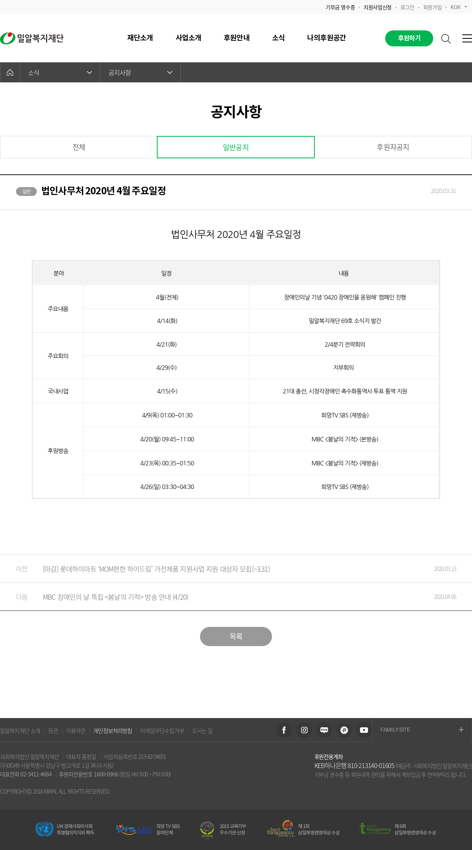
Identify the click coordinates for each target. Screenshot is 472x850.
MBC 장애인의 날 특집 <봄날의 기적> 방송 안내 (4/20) (228, 597)
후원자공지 (393, 147)
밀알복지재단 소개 (20, 730)
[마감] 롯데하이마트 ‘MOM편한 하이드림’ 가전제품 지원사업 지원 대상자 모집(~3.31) (228, 569)
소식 (60, 72)
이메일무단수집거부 (162, 730)
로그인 (407, 7)
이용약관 (76, 730)
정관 (53, 730)
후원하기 (409, 38)
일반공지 (236, 147)
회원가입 (432, 7)
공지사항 (140, 72)
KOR (458, 7)
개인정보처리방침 (112, 730)
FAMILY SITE (422, 730)
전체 (78, 147)
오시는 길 (202, 730)
